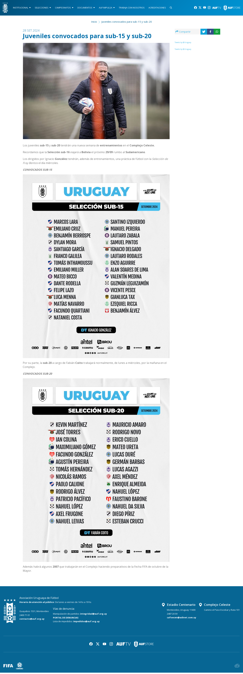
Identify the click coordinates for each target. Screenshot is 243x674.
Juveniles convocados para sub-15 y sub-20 (126, 23)
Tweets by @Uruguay (183, 44)
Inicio (94, 23)
